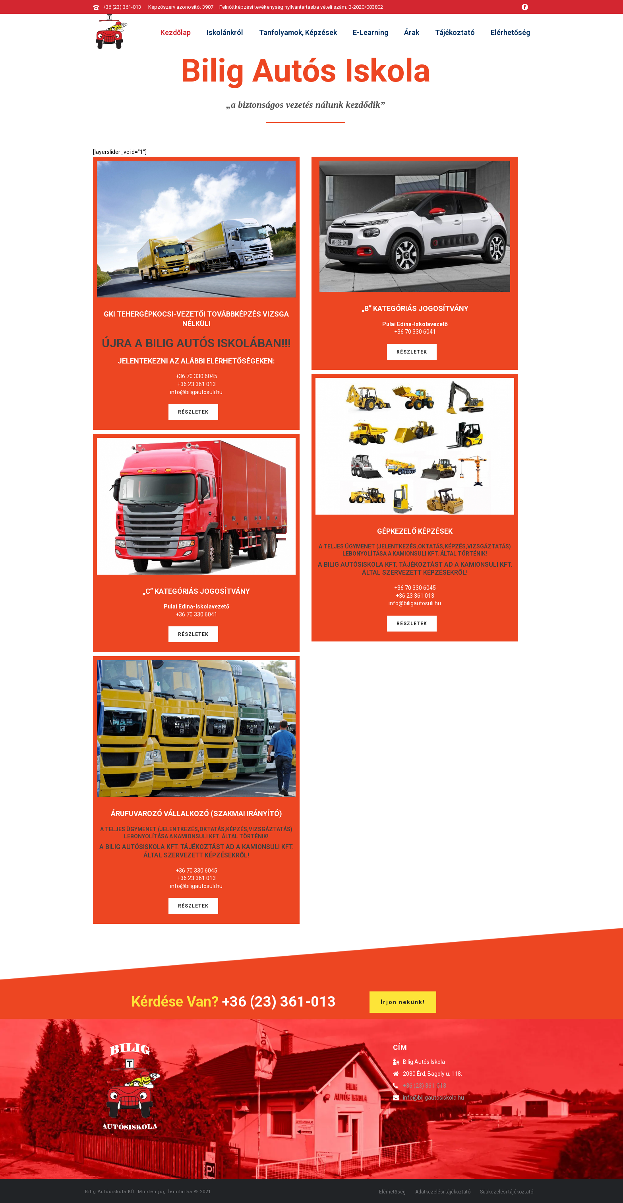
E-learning (370, 32)
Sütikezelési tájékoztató (506, 1192)
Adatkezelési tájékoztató (442, 1192)
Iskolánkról (225, 32)
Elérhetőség (510, 32)
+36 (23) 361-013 (122, 7)
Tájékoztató (455, 32)
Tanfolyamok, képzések (298, 32)
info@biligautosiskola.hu (433, 1097)
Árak (411, 32)
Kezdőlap (176, 32)
